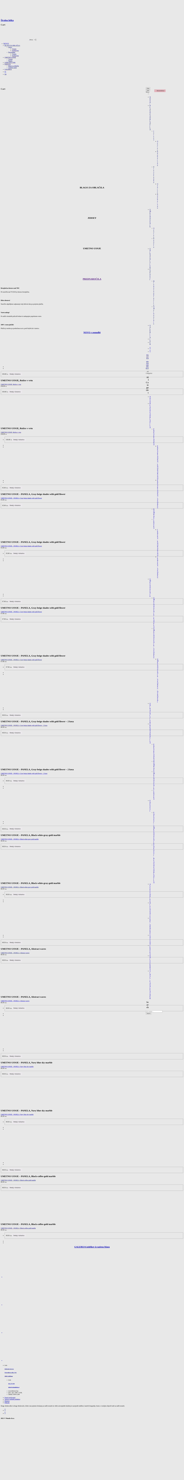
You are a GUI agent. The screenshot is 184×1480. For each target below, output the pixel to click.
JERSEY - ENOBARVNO (157, 542)
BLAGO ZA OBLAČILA (150, 117)
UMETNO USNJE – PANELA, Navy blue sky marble (17, 1066)
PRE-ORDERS (150, 925)
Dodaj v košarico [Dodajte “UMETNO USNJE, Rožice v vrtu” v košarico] (15, 374)
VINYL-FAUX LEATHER (150, 984)
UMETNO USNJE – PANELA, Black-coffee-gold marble (18, 1180)
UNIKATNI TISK (150, 258)
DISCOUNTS (150, 909)
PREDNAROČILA (150, 733)
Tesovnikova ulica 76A (11, 1372)
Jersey (153, 135)
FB (150, 343)
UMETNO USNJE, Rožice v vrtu (11, 384)
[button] (32, 40)
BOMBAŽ (154, 513)
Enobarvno (157, 158)
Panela (153, 243)
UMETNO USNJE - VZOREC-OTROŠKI (157, 680)
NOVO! (150, 100)
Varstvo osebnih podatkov (12, 1399)
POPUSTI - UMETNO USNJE (154, 828)
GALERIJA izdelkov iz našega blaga (92, 1247)
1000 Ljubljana (9, 1376)
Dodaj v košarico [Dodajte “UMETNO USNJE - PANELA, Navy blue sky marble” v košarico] (15, 1056)
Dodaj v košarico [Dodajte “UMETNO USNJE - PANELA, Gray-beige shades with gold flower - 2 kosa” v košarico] (15, 715)
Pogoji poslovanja (10, 1397)
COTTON (150, 939)
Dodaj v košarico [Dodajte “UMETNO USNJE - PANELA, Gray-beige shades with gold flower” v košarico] (15, 488)
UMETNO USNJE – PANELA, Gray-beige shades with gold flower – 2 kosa (24, 725)
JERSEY (153, 524)
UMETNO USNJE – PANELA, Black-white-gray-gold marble (20, 839)
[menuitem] (7, 43)
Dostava (7, 1401)
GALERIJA (150, 331)
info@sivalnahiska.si (147, 365)
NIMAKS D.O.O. (9, 1369)
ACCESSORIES (150, 892)
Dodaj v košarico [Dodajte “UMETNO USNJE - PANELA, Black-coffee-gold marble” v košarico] (15, 1170)
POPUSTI (150, 274)
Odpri (148, 88)
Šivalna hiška (7, 20)
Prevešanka (153, 174)
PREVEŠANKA (153, 436)
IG (150, 340)
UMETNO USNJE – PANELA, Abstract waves (15, 953)
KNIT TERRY (150, 962)
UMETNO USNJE (150, 218)
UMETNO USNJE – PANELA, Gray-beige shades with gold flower (21, 498)
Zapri (148, 90)
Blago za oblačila (153, 293)
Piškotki (7, 1403)
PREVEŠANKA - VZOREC (157, 493)
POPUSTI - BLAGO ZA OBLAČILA (153, 863)
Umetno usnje (153, 315)
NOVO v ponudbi (92, 332)
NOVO (150, 399)
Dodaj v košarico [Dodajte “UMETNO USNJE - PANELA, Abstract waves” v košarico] (15, 942)
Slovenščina (159, 91)
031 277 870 (147, 356)
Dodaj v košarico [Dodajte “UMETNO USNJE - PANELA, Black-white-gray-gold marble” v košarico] (15, 829)
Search (148, 1013)
